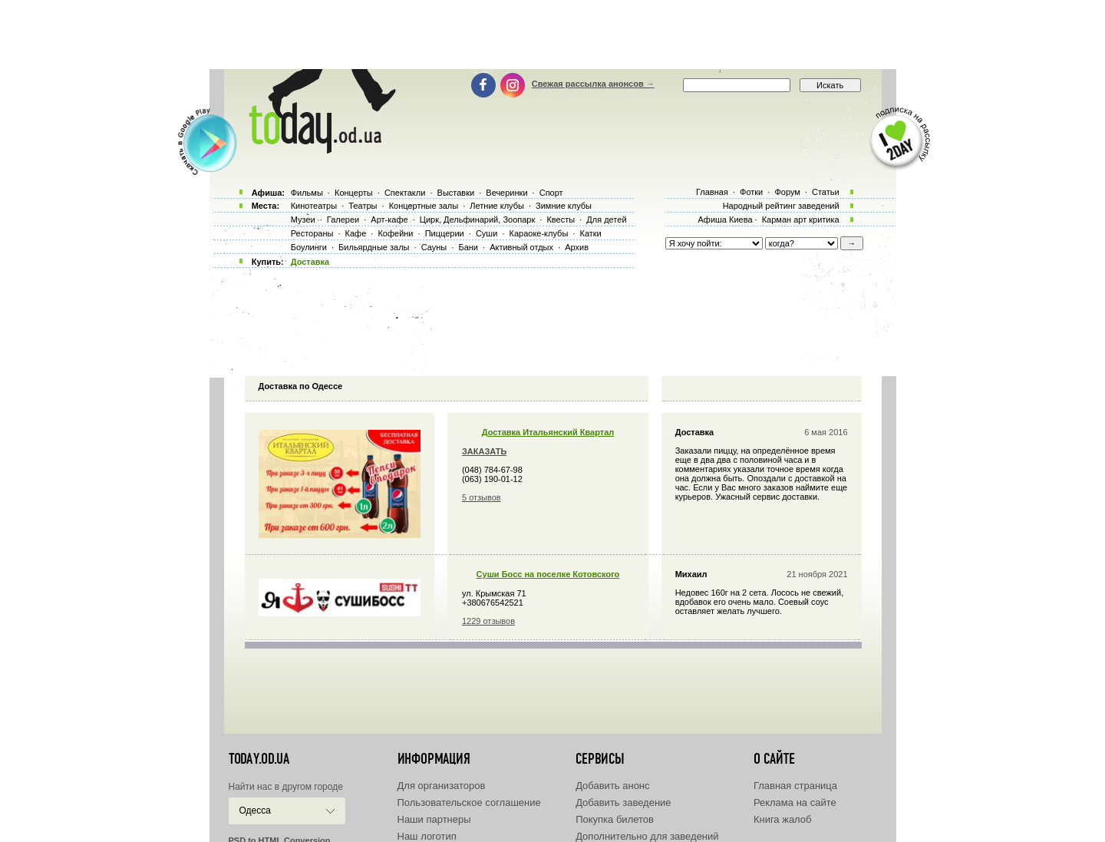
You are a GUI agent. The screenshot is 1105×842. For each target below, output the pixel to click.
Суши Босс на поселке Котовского (548, 574)
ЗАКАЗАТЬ (484, 451)
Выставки (456, 192)
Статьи (825, 191)
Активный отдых (521, 247)
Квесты (560, 219)
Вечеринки (506, 192)
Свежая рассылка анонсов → (593, 83)
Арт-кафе (389, 219)
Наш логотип (427, 836)
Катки (590, 233)
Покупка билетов (615, 819)
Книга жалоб (783, 819)
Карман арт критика (800, 219)
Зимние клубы (564, 205)
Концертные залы (423, 205)
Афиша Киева (725, 219)
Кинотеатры (314, 205)
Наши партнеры (434, 819)
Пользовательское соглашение (469, 802)
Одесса (255, 810)
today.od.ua (259, 759)
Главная (712, 191)
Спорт (551, 192)
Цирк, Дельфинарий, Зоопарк (477, 219)
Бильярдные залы (373, 247)
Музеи (303, 219)
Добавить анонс (612, 785)
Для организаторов (441, 785)
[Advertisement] (552, 34)
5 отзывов (481, 497)
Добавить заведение (623, 802)
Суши (486, 233)
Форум (787, 191)
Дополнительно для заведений (647, 836)
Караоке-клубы (539, 233)
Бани (468, 247)
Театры (362, 205)
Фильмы (307, 192)
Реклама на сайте (795, 802)
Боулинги (309, 247)
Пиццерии (444, 233)
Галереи (343, 219)
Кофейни (395, 233)
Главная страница (795, 785)
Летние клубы (497, 205)
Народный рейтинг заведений (781, 205)
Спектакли (405, 192)
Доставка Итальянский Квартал (548, 432)
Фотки (751, 191)
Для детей (606, 219)
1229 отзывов (488, 621)
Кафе (356, 233)
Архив (577, 247)
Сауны (434, 247)
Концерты (354, 192)
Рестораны (312, 233)
